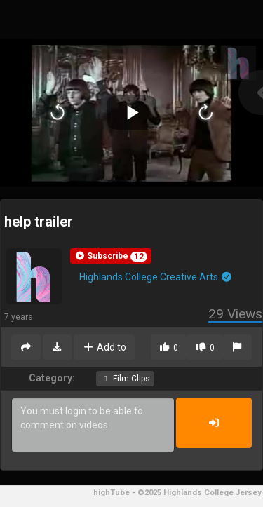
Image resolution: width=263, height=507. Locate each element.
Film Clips (125, 379)
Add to (104, 347)
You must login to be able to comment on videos (93, 425)
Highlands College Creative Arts (156, 277)
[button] (110, 256)
